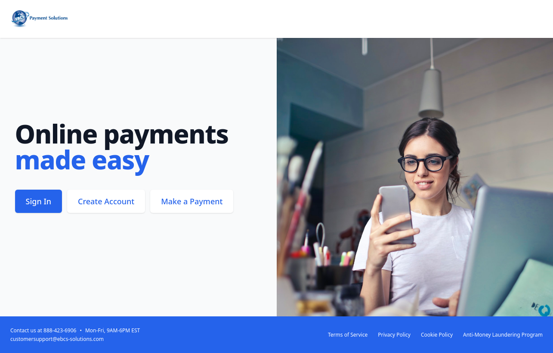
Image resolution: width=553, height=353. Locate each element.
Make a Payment (191, 201)
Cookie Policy (437, 334)
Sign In (39, 201)
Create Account (106, 201)
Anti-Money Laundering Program (503, 334)
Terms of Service (348, 334)
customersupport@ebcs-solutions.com (57, 339)
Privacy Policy (394, 334)
